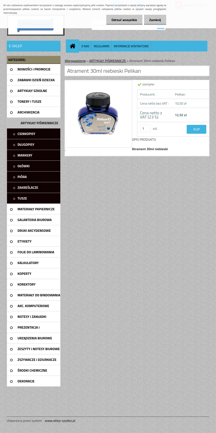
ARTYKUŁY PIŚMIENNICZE (107, 60)
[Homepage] (74, 46)
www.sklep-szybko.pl (60, 420)
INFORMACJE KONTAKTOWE (131, 46)
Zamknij (155, 19)
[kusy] (145, 128)
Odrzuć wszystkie (124, 19)
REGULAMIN (101, 46)
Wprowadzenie (75, 60)
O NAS (85, 46)
